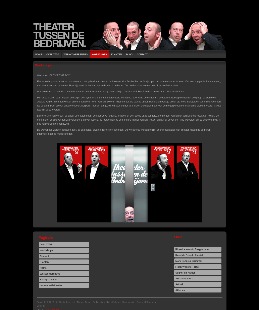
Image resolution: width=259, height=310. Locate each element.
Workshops (99, 54)
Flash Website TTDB (187, 267)
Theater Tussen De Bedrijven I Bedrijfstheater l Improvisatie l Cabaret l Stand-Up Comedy (129, 35)
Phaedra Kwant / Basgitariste (192, 249)
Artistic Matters (184, 278)
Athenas (180, 290)
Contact (142, 54)
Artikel (179, 284)
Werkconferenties (76, 54)
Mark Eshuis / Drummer (188, 261)
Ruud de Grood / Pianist (189, 255)
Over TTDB (52, 54)
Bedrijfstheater (48, 279)
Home (38, 54)
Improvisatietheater (51, 285)
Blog (129, 54)
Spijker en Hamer (185, 272)
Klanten (116, 54)
